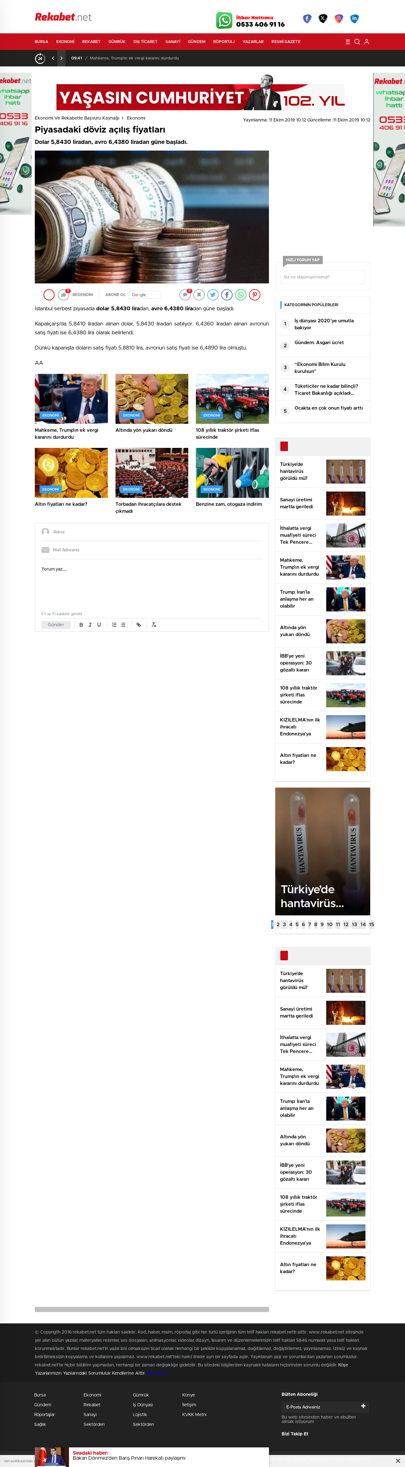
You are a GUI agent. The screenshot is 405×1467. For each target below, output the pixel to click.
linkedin (354, 18)
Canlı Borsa (273, 7)
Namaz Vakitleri (349, 7)
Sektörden (94, 1424)
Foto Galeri (130, 7)
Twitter (322, 18)
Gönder (56, 624)
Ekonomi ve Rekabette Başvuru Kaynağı (77, 118)
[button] (272, 924)
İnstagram (338, 18)
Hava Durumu (236, 7)
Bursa (41, 42)
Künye (188, 1395)
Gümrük (117, 42)
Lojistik (140, 1415)
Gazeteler (94, 7)
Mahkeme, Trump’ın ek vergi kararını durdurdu (134, 58)
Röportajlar (44, 1415)
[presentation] (53, 58)
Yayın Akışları (310, 7)
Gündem (196, 42)
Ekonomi (65, 42)
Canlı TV (200, 7)
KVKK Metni (194, 1415)
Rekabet (91, 42)
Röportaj (224, 42)
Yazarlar (253, 42)
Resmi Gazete (285, 42)
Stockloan (157, 1373)
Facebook (307, 18)
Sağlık (40, 1424)
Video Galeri (165, 7)
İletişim (189, 1405)
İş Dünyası (143, 1405)
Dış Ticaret (146, 42)
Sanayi (172, 42)
